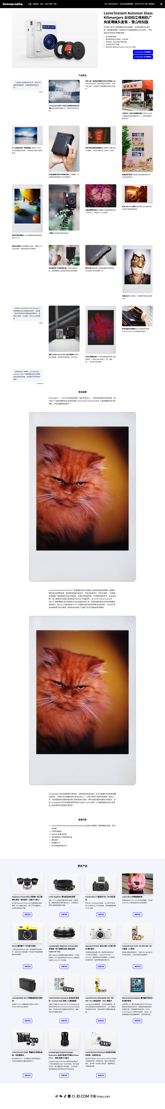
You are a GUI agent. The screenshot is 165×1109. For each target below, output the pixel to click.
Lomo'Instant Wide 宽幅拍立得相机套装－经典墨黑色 (27, 1053)
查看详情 (27, 914)
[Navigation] (161, 4)
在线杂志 (36, 4)
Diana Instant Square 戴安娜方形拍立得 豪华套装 (137, 999)
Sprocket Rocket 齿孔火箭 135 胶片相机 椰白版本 (100, 947)
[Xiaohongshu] (69, 1096)
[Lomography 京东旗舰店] (82, 1096)
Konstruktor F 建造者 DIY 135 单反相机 (100, 898)
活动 (41, 4)
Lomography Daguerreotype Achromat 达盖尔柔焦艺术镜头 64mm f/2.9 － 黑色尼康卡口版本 (64, 1055)
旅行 (55, 4)
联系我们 (152, 4)
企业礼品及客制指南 (126, 4)
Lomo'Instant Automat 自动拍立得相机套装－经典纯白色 (100, 1053)
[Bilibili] (73, 1096)
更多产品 (82, 865)
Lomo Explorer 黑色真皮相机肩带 (62, 897)
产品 (29, 4)
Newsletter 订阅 (141, 4)
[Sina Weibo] (56, 1096)
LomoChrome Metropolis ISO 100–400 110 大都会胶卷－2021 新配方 (99, 999)
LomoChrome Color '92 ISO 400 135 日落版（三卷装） (137, 947)
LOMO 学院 (48, 4)
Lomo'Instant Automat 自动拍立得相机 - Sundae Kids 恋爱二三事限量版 (64, 999)
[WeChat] (60, 1096)
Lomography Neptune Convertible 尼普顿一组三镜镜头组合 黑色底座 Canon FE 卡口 (63, 949)
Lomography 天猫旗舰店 (143, 52)
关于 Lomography (111, 4)
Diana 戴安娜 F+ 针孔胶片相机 (24, 946)
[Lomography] (12, 4)
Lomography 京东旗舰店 (143, 57)
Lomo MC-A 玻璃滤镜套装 (132, 897)
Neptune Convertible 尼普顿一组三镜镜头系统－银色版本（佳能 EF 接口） (27, 898)
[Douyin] (65, 1096)
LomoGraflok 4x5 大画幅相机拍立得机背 (27, 999)
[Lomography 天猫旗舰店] (100, 1096)
